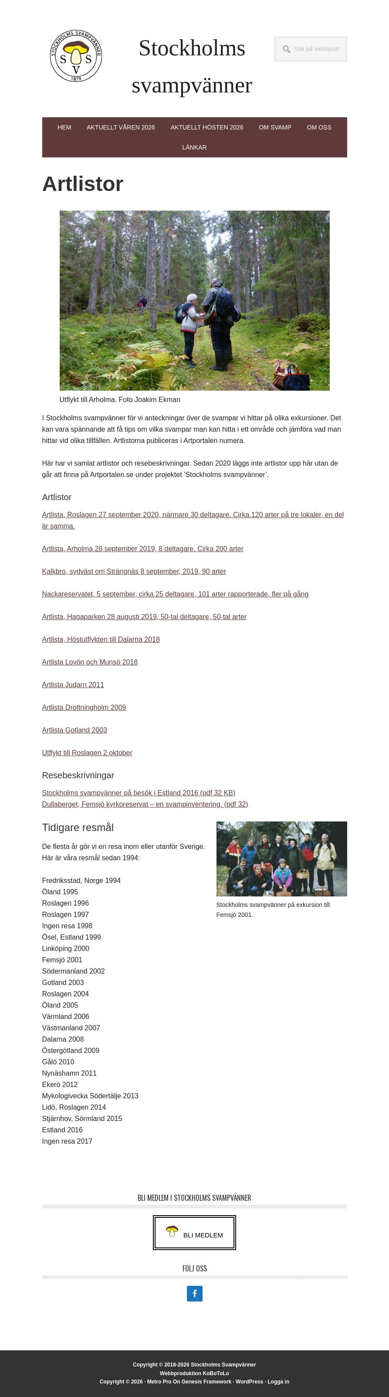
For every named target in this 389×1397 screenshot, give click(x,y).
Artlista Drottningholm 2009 (84, 707)
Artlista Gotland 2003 (74, 730)
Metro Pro (159, 1382)
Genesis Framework (206, 1382)
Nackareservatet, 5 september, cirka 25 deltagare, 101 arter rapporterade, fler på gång (175, 594)
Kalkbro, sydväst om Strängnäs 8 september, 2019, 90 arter (134, 571)
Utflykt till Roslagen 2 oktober (87, 752)
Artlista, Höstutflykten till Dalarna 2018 (101, 639)
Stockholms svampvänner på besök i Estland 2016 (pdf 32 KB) (139, 793)
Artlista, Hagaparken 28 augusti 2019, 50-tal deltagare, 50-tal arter (144, 616)
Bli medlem (203, 1235)
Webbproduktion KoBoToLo (194, 1373)
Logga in (278, 1382)
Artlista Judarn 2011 (73, 684)
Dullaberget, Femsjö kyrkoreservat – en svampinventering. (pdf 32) (145, 804)
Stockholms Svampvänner (76, 56)
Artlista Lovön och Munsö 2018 (90, 662)
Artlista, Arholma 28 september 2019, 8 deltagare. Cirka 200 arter (143, 548)
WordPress (249, 1382)
